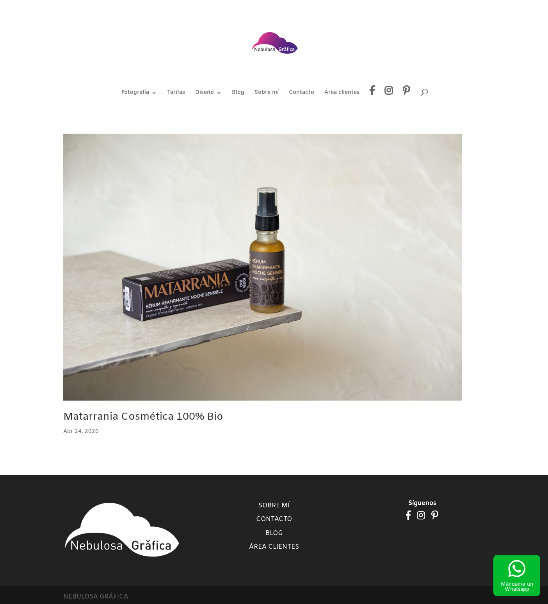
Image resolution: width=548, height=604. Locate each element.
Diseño (204, 93)
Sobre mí (266, 93)
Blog (238, 93)
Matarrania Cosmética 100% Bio (143, 417)
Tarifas (176, 93)
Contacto (301, 93)
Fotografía (135, 93)
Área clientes (341, 93)
